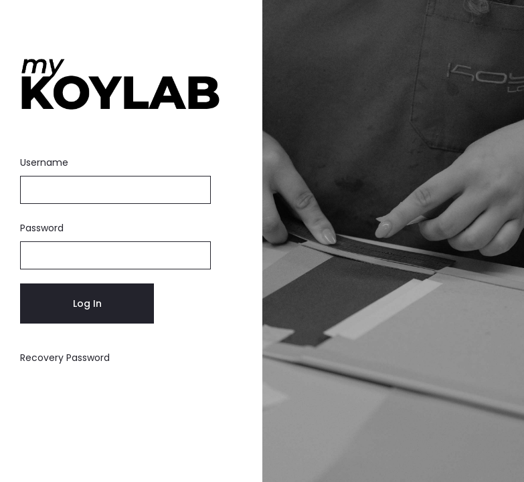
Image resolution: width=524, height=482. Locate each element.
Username (44, 162)
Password (42, 228)
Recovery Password (65, 357)
